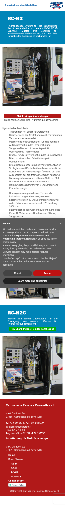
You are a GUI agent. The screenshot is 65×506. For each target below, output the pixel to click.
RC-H (14, 468)
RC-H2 (14, 472)
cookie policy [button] (9, 242)
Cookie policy (16, 480)
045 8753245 (17, 423)
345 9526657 (37, 423)
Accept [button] (47, 273)
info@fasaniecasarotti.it (18, 426)
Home (11, 455)
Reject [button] (17, 273)
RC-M (14, 464)
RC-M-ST (16, 476)
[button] (60, 223)
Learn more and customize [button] (32, 281)
